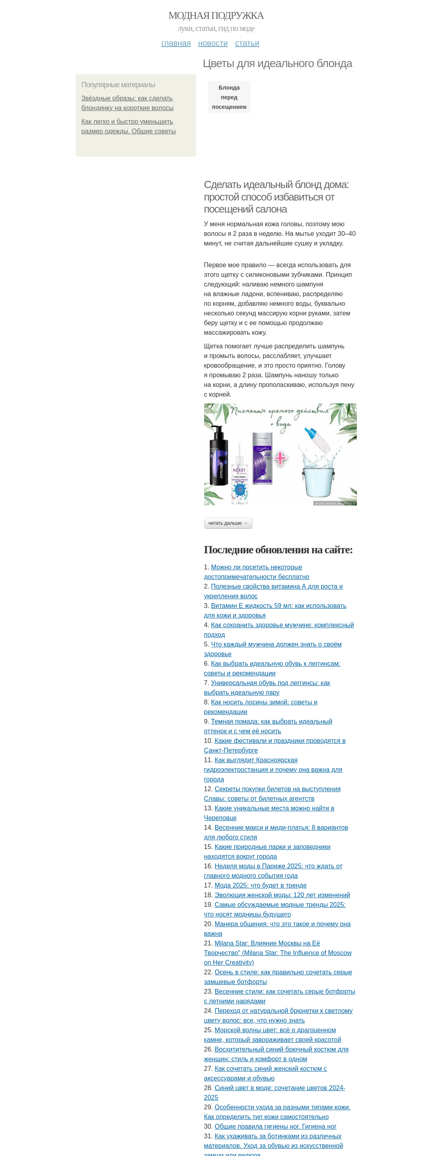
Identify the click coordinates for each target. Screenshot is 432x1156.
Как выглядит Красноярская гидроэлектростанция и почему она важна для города (273, 770)
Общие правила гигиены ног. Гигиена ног (276, 1126)
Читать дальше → (228, 523)
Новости (213, 43)
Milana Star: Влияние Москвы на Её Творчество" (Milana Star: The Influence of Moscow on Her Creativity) (278, 953)
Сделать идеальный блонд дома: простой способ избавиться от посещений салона (276, 196)
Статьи (247, 43)
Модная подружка (216, 15)
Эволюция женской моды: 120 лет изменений (282, 895)
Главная (176, 43)
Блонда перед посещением (229, 97)
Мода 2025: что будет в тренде (261, 885)
